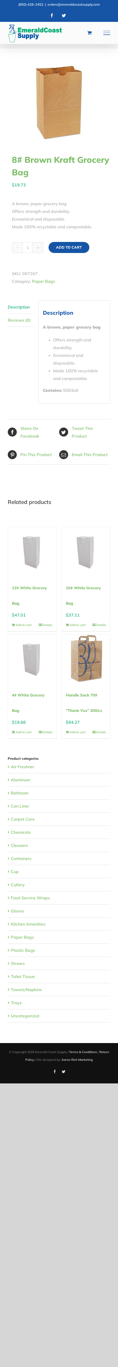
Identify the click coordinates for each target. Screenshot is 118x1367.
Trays (16, 1002)
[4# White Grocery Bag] (32, 659)
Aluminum (20, 779)
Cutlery (18, 884)
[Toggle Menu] (107, 33)
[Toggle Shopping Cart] (89, 32)
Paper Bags (43, 281)
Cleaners (19, 845)
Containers (21, 858)
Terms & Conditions (83, 1052)
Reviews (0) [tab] (19, 320)
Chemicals (21, 832)
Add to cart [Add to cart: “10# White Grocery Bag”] (77, 625)
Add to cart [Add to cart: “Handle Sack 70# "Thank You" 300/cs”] (77, 732)
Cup (15, 871)
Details (47, 625)
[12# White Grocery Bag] (32, 551)
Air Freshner (22, 766)
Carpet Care (23, 819)
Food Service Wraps (30, 897)
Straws (18, 963)
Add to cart (69, 247)
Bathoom (19, 792)
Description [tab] (19, 307)
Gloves (17, 910)
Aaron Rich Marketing (77, 1060)
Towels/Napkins (26, 989)
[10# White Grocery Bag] (86, 551)
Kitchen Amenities (28, 924)
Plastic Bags (23, 950)
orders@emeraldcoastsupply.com (74, 4)
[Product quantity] (27, 247)
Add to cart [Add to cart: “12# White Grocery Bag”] (23, 625)
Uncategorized (25, 1015)
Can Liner (20, 806)
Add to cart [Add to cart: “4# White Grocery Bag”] (23, 732)
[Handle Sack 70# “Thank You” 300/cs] (86, 659)
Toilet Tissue (23, 976)
